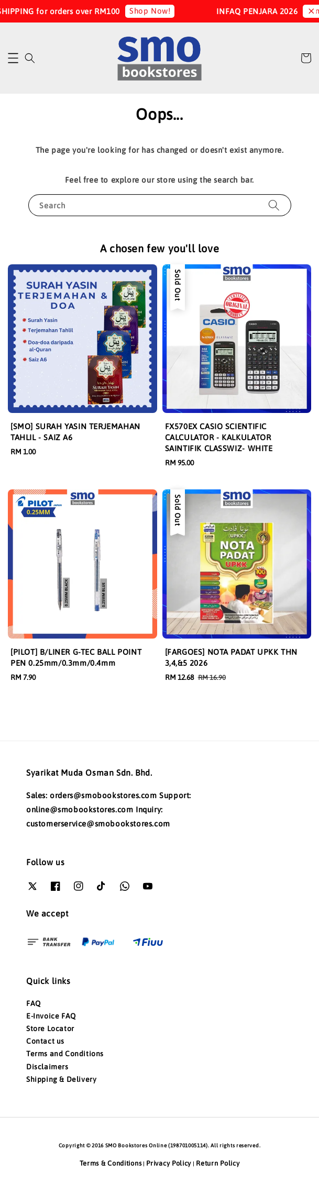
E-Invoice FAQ (51, 1016)
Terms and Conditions (65, 1053)
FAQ (33, 1003)
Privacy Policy (168, 1163)
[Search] (274, 205)
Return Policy (217, 1163)
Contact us (45, 1041)
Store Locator (50, 1028)
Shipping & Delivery (61, 1079)
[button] (13, 58)
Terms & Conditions (111, 1163)
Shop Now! (155, 10)
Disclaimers (47, 1067)
